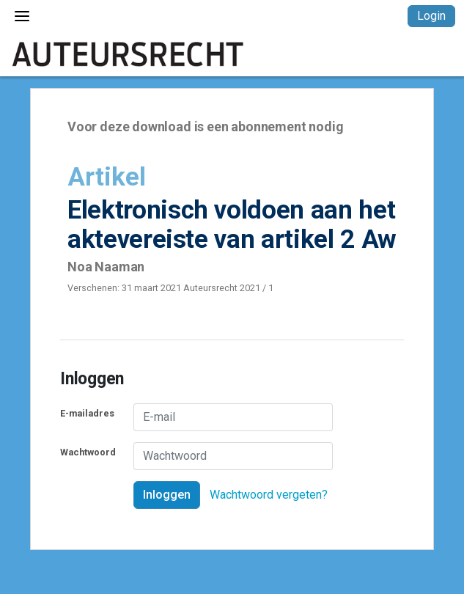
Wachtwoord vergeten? (269, 495)
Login (431, 16)
